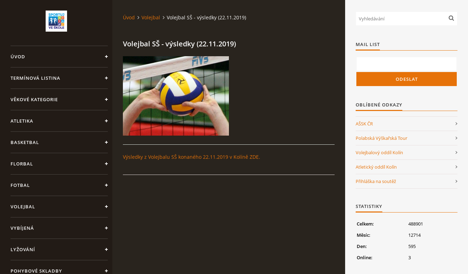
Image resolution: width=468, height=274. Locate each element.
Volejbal (23, 206)
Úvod (18, 56)
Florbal (22, 164)
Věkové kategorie (34, 99)
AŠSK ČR (364, 123)
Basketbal (25, 142)
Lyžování (23, 249)
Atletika (22, 121)
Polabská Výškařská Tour (381, 138)
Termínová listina (35, 78)
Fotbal (20, 185)
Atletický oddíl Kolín (376, 167)
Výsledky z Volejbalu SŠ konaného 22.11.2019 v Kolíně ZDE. (191, 157)
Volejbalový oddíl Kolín (379, 152)
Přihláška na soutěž (376, 181)
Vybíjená (22, 228)
